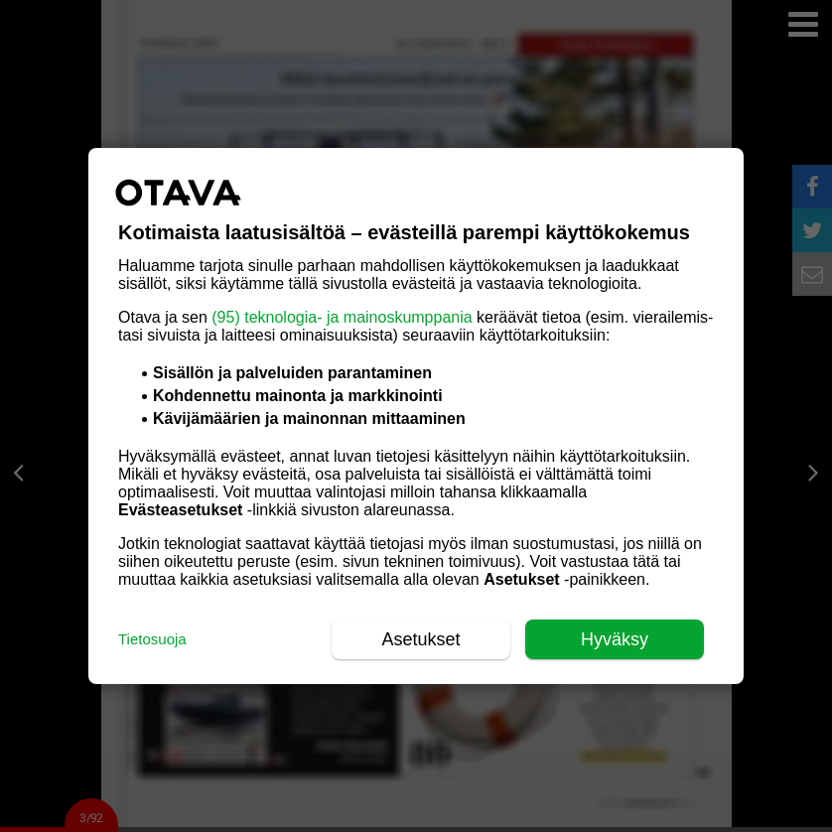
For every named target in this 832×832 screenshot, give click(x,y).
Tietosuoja (152, 638)
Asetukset (420, 639)
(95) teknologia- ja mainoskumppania (341, 317)
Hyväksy (614, 639)
